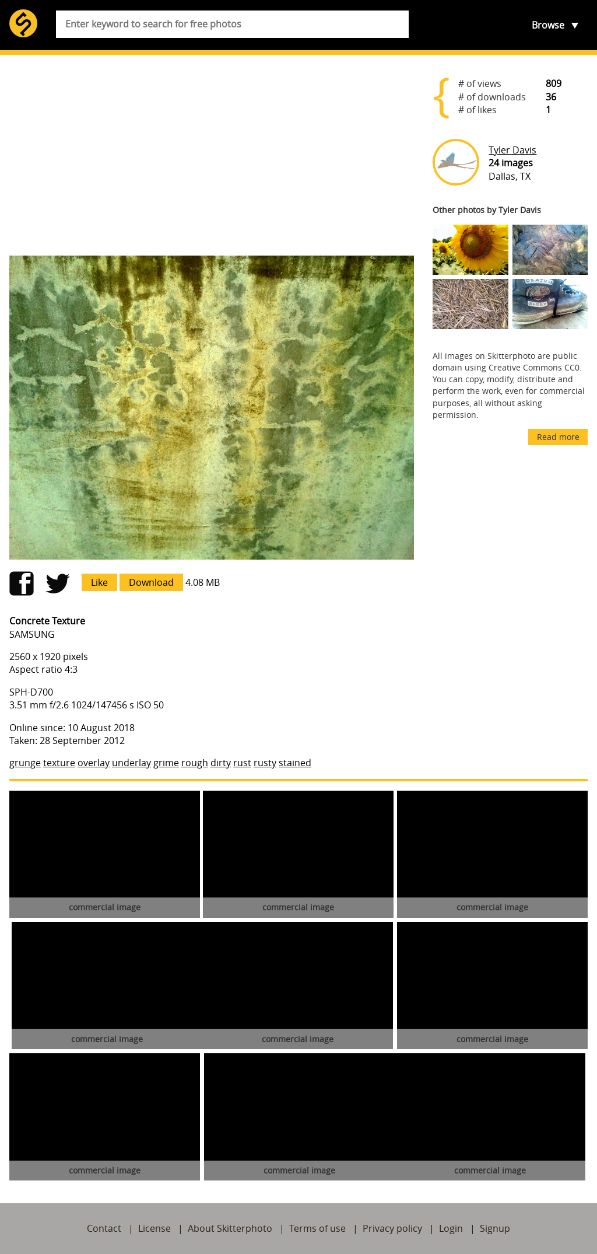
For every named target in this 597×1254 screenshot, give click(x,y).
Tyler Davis (512, 150)
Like (99, 582)
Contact (104, 1228)
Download (151, 582)
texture (59, 762)
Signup (495, 1228)
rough (194, 762)
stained (295, 762)
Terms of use (317, 1228)
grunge (25, 762)
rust (242, 762)
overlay (94, 762)
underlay (131, 762)
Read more (558, 436)
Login (451, 1228)
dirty (220, 762)
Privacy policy (392, 1228)
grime (166, 762)
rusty (265, 762)
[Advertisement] (211, 155)
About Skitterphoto (230, 1228)
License (154, 1228)
